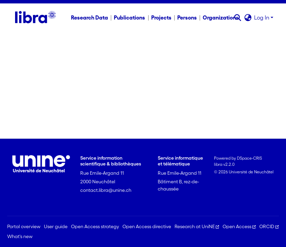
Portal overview (23, 226)
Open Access (239, 226)
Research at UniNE (197, 226)
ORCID (269, 226)
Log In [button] (262, 17)
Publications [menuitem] (129, 17)
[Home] (35, 17)
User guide (56, 226)
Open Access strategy (95, 226)
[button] (237, 17)
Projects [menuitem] (161, 17)
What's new (20, 236)
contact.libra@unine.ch (105, 190)
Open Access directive (146, 226)
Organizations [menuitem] (221, 17)
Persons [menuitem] (187, 17)
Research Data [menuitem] (89, 17)
